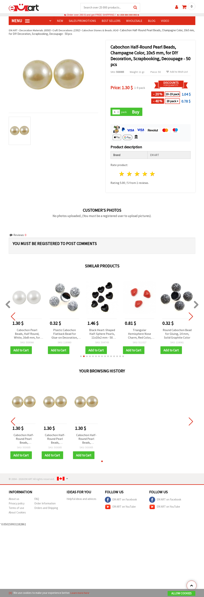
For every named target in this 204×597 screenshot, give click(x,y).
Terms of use (16, 508)
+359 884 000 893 (128, 15)
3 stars (137, 174)
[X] (10, 593)
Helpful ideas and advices (81, 499)
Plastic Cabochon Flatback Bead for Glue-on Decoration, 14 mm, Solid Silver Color (64, 334)
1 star (122, 174)
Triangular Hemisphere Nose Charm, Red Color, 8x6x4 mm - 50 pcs (139, 334)
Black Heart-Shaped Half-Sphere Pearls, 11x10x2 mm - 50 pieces (102, 334)
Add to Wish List (177, 72)
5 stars (152, 174)
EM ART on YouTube (120, 508)
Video (165, 21)
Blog (151, 21)
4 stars (145, 174)
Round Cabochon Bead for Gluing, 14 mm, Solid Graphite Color (177, 334)
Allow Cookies (181, 593)
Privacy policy (17, 504)
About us (14, 499)
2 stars (129, 174)
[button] (81, 357)
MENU (21, 21)
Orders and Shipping (46, 508)
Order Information (45, 504)
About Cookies (17, 513)
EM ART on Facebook (121, 500)
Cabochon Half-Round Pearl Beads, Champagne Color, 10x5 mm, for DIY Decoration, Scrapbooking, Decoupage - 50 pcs (23, 439)
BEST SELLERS (111, 21)
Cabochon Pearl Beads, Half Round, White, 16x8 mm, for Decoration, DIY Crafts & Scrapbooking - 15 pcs (27, 334)
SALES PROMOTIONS (82, 21)
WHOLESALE (134, 21)
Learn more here (80, 593)
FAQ (36, 499)
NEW (60, 21)
